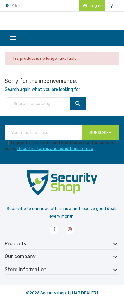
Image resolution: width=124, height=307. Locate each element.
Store (17, 5)
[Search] (46, 103)
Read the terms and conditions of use (55, 148)
